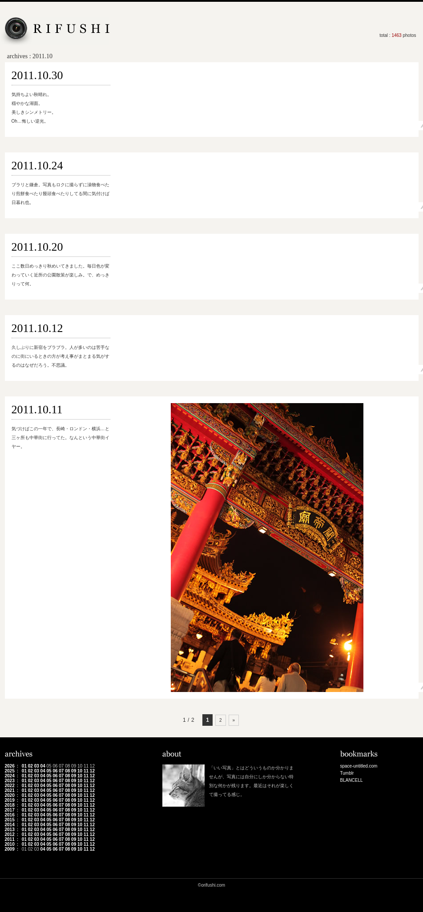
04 (42, 766)
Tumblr (347, 773)
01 (24, 766)
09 (73, 770)
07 (61, 770)
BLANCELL (351, 780)
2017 (10, 810)
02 (30, 766)
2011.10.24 (37, 165)
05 (48, 770)
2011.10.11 (37, 409)
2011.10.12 (37, 328)
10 (79, 770)
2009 (10, 849)
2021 (10, 790)
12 (92, 770)
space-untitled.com (359, 766)
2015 (10, 819)
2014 (10, 824)
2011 (10, 839)
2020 (10, 795)
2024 (10, 775)
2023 (10, 780)
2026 (10, 766)
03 (36, 766)
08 (67, 770)
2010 (10, 844)
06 (54, 770)
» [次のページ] (234, 720)
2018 (10, 805)
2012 (10, 834)
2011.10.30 (37, 75)
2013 (10, 829)
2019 (10, 800)
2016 (10, 814)
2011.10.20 (37, 246)
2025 (10, 770)
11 (86, 770)
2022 (10, 785)
